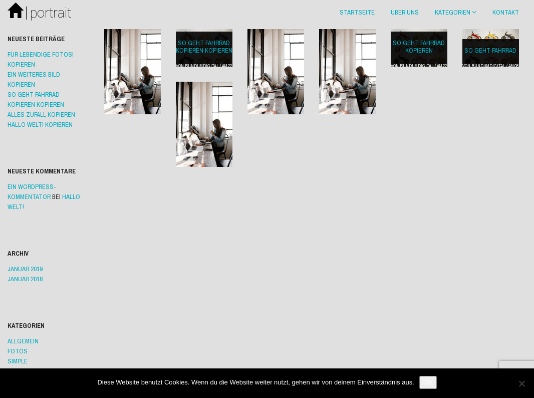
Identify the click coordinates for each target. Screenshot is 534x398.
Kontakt (505, 12)
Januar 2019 (25, 269)
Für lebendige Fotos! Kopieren (41, 59)
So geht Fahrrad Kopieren (419, 46)
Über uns (405, 12)
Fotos (18, 351)
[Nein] (521, 383)
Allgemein (23, 341)
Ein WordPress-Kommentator (32, 192)
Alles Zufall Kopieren (41, 114)
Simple (18, 361)
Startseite (357, 12)
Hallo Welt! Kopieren (40, 124)
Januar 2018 (25, 279)
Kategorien (455, 12)
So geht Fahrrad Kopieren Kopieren (204, 46)
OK (428, 382)
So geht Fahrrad (490, 50)
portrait (39, 13)
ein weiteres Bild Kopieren (34, 79)
